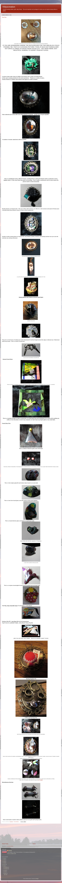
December (6, 867)
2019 (4, 861)
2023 (4, 858)
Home (34, 843)
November (6, 868)
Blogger (37, 878)
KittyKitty (10, 850)
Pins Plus (4, 17)
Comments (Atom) (10, 846)
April (5, 871)
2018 (4, 862)
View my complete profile (11, 853)
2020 (4, 859)
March (5, 873)
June (5, 870)
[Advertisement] (31, 833)
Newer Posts (5, 843)
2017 (4, 864)
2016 (4, 865)
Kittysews (40, 780)
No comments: (16, 821)
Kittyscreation (9, 7)
